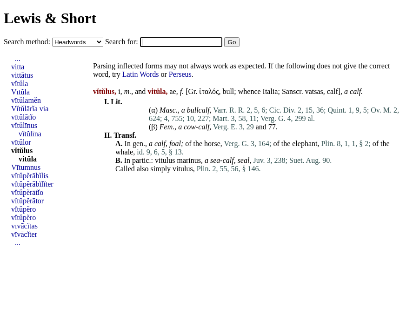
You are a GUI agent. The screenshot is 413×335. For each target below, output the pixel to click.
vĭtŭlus (22, 150)
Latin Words (140, 74)
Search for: (122, 42)
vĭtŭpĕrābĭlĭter (32, 184)
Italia (270, 91)
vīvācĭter (24, 234)
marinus (189, 160)
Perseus (180, 74)
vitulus (165, 160)
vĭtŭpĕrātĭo (27, 192)
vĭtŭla (19, 83)
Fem (166, 127)
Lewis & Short (50, 18)
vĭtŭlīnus (24, 125)
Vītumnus (25, 167)
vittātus (22, 75)
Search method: (28, 42)
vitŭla (28, 159)
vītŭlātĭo (23, 117)
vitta (17, 67)
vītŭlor (21, 142)
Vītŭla (20, 92)
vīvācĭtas (24, 226)
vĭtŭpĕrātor (27, 201)
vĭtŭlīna (30, 134)
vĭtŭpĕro (23, 209)
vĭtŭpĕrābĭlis (29, 176)
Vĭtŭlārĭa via (29, 109)
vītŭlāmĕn (26, 100)
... (17, 58)
